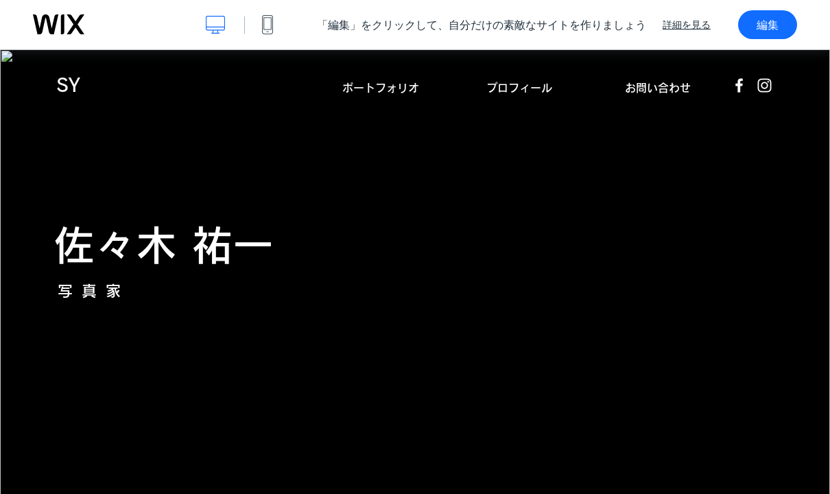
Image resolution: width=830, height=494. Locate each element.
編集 (768, 25)
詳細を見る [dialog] (687, 25)
